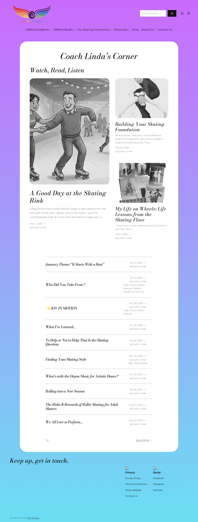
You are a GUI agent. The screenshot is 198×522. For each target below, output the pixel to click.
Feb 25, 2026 (122, 147)
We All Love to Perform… (64, 422)
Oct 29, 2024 (136, 374)
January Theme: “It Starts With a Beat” (74, 264)
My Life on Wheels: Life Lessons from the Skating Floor (140, 214)
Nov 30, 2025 (136, 303)
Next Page (144, 440)
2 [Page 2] (47, 440)
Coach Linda (39, 227)
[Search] (172, 13)
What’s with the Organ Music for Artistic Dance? (81, 376)
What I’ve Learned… (60, 327)
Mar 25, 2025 (136, 356)
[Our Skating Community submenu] (111, 29)
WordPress (33, 517)
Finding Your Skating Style (65, 359)
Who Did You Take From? (65, 285)
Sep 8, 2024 (136, 389)
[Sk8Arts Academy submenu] (50, 29)
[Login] (188, 13)
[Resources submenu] (129, 29)
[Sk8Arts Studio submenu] (74, 29)
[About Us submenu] (154, 29)
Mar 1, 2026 (36, 223)
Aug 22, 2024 (136, 404)
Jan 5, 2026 (136, 262)
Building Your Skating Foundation (140, 126)
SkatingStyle (141, 363)
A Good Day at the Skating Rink (68, 196)
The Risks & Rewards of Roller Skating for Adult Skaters (81, 407)
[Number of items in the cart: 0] (182, 13)
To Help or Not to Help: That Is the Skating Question (76, 342)
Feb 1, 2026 (122, 234)
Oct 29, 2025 (136, 325)
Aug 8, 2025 (136, 340)
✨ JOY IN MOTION (61, 308)
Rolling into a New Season (65, 391)
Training (139, 291)
